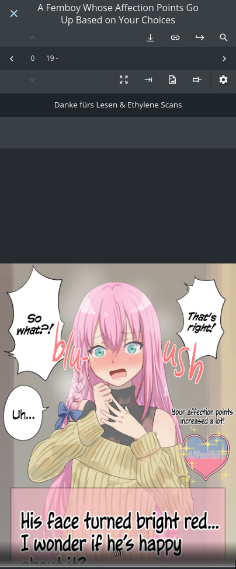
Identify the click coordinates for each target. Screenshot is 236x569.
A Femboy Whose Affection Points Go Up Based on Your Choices (118, 14)
